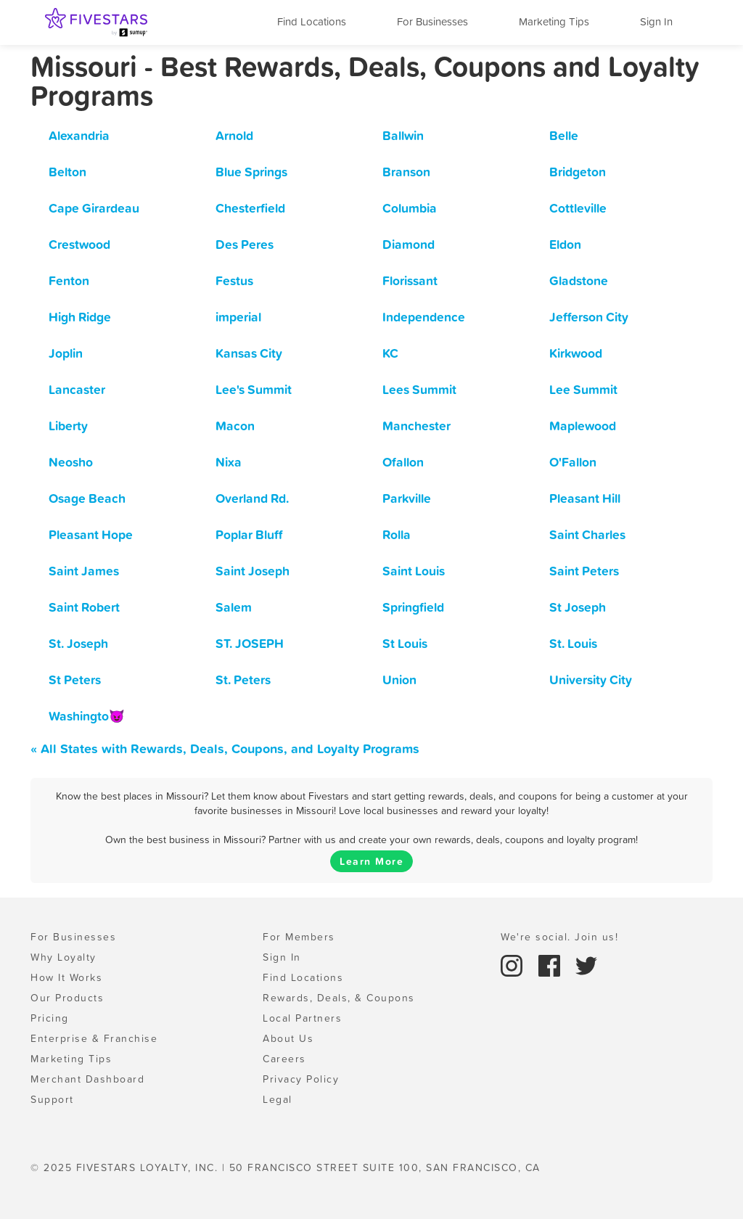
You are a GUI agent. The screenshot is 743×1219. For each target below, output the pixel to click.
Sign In (656, 21)
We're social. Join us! (559, 936)
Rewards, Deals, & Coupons (339, 997)
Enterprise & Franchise (93, 1038)
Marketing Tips (554, 21)
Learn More (371, 861)
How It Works (66, 977)
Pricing (49, 1018)
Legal (277, 1099)
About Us (288, 1038)
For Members (299, 936)
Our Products (67, 997)
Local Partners (302, 1018)
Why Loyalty (63, 957)
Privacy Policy (301, 1079)
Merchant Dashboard (87, 1079)
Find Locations (311, 21)
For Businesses (432, 21)
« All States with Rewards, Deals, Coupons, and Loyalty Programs (224, 748)
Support (52, 1099)
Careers (284, 1058)
